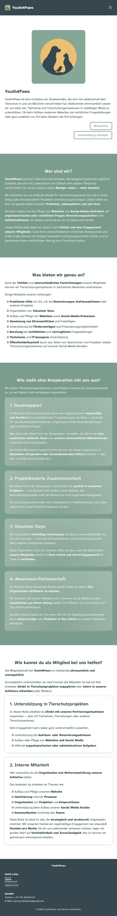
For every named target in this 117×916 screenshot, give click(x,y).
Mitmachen (101, 126)
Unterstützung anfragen (93, 135)
